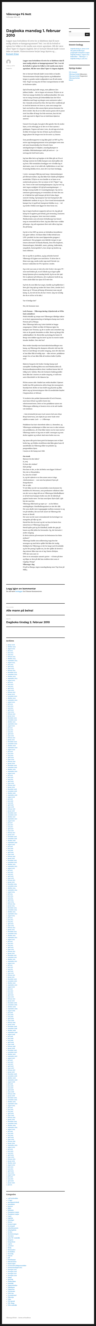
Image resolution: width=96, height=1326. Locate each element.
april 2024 (11, 666)
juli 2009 (10, 1013)
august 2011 (11, 963)
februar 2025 (11, 656)
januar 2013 (11, 929)
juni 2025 (10, 653)
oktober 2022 (12, 698)
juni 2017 (10, 825)
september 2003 (12, 1145)
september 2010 (12, 985)
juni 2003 (10, 1151)
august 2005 (11, 1106)
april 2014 (11, 900)
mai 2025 (10, 655)
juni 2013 (10, 920)
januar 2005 (11, 1119)
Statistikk (10, 1283)
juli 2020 (10, 751)
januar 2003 (11, 1161)
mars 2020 (11, 759)
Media (9, 1248)
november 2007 (12, 1052)
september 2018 (12, 795)
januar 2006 (11, 1096)
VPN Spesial (11, 1301)
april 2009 (11, 1018)
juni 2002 (10, 1167)
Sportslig (10, 1279)
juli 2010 (10, 989)
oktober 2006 (12, 1078)
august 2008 (11, 1034)
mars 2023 (11, 690)
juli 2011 (10, 965)
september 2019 (12, 771)
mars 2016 (11, 854)
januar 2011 (11, 977)
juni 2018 (10, 801)
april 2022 (11, 710)
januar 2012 (11, 953)
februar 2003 (11, 1159)
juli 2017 (10, 823)
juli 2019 (10, 775)
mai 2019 (10, 779)
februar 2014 (11, 904)
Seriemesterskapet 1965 (15, 1267)
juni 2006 (10, 1086)
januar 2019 (11, 787)
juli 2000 (10, 1177)
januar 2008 (11, 1048)
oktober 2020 (12, 746)
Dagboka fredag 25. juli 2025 (78, 58)
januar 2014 (11, 906)
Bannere (10, 1206)
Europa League (12, 1224)
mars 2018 (11, 807)
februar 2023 (11, 692)
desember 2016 (12, 836)
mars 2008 (11, 1044)
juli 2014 (10, 894)
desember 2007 (12, 1050)
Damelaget (11, 1220)
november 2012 (12, 933)
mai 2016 (10, 850)
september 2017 (12, 819)
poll (9, 1258)
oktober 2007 (12, 1054)
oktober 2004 (12, 1125)
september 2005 (12, 1104)
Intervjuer (11, 1236)
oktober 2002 (12, 1163)
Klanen (71, 80)
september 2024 (12, 660)
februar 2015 (11, 880)
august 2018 (11, 797)
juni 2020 (10, 753)
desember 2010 (12, 979)
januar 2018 (11, 811)
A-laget (10, 1200)
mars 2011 (11, 973)
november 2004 (12, 1123)
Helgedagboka (12, 1230)
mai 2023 (10, 686)
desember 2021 (12, 718)
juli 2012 (10, 941)
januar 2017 (11, 835)
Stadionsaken (12, 1281)
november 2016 (12, 838)
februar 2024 (11, 670)
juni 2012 (10, 943)
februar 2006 (11, 1094)
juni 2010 (10, 991)
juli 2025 (10, 651)
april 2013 (10, 924)
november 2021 (12, 720)
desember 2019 (12, 765)
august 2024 (11, 662)
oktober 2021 (11, 722)
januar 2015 (11, 882)
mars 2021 (11, 736)
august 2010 (11, 987)
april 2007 (11, 1066)
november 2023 (12, 674)
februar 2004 (11, 1141)
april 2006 (11, 1090)
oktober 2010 (11, 983)
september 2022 (12, 700)
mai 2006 (10, 1088)
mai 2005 (10, 1111)
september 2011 (12, 961)
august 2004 (11, 1129)
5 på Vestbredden (13, 1198)
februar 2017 (11, 833)
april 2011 (10, 971)
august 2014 (11, 892)
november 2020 (12, 744)
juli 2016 (10, 846)
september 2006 (12, 1080)
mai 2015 (10, 874)
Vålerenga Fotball (74, 74)
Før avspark (11, 1226)
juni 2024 (10, 664)
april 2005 (11, 1113)
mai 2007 (10, 1064)
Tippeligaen (11, 1287)
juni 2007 (10, 1062)
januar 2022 (11, 716)
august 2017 (11, 821)
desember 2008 (12, 1026)
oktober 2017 (11, 817)
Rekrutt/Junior (12, 1262)
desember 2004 (12, 1121)
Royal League (11, 1263)
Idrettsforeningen (13, 1234)
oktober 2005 (12, 1102)
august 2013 (11, 916)
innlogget (19, 591)
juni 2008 (10, 1038)
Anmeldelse (11, 1204)
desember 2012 (12, 931)
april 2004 (11, 1137)
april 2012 (11, 947)
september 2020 (12, 747)
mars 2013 (11, 926)
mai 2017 (10, 827)
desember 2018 (12, 789)
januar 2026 (11, 645)
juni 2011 (10, 967)
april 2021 (11, 734)
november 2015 (12, 862)
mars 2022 (11, 712)
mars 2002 (11, 1173)
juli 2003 (10, 1149)
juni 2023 (10, 684)
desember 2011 (12, 955)
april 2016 (11, 852)
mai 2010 (10, 993)
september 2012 (12, 937)
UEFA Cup (11, 1293)
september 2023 (12, 678)
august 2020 (11, 749)
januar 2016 (11, 858)
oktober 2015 (11, 864)
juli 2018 (10, 799)
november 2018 (12, 791)
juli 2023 (10, 682)
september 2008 (12, 1032)
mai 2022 (10, 708)
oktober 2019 (12, 769)
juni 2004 (10, 1133)
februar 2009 (11, 1022)
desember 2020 (12, 742)
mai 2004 (10, 1135)
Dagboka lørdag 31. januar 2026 (79, 49)
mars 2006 (11, 1092)
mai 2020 (10, 755)
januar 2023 (11, 694)
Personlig (10, 1254)
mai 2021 (10, 732)
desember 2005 (12, 1098)
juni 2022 (10, 706)
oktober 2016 (12, 840)
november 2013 (12, 910)
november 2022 (12, 696)
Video (9, 1299)
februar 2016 (11, 856)
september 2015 (12, 866)
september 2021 (12, 724)
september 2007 (12, 1056)
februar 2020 (11, 761)
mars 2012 (11, 949)
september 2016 (12, 842)
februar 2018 (11, 809)
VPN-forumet (73, 72)
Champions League (13, 1212)
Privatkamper (12, 1260)
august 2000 (11, 1175)
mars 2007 (11, 1068)
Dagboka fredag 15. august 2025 (79, 54)
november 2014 (12, 886)
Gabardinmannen (13, 1228)
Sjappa (10, 1277)
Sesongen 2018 (12, 1275)
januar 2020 (11, 763)
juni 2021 (10, 730)
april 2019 (11, 781)
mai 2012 (10, 945)
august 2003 (11, 1147)
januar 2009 (11, 1024)
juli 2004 (10, 1131)
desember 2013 (12, 908)
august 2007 (11, 1058)
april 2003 (11, 1155)
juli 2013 (10, 918)
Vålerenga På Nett (18, 14)
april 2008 (11, 1042)
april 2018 (11, 805)
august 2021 (11, 726)
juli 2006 (10, 1084)
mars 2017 (11, 831)
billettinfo (11, 1210)
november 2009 (12, 1005)
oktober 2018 (11, 793)
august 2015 (11, 868)
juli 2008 (10, 1036)
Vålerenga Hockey (74, 78)
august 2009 (11, 1011)
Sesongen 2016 (12, 1271)
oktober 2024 (12, 658)
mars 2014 (11, 902)
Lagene (10, 1244)
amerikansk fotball (13, 1202)
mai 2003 (10, 1153)
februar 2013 (11, 927)
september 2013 (12, 914)
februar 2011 (11, 975)
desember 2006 (12, 1074)
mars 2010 (11, 997)
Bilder (9, 1208)
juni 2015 (10, 872)
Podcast (10, 1256)
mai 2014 (10, 898)
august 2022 (11, 702)
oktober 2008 (12, 1030)
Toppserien (11, 1289)
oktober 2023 (12, 676)
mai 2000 (10, 1179)
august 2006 (11, 1082)
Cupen (9, 1216)
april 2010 (11, 995)
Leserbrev (11, 1246)
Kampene (10, 1240)
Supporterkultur (12, 1285)
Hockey (10, 1232)
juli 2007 (10, 1060)
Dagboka (9, 68)
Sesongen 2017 (12, 1273)
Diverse (10, 1222)
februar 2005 (11, 1117)
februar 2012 (11, 951)
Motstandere (11, 1250)
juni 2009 (10, 1015)
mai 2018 (10, 803)
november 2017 (12, 815)
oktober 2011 (11, 959)
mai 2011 (10, 969)
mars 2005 (11, 1115)
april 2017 (11, 829)
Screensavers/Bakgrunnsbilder (17, 1265)
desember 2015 (12, 860)
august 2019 (11, 773)
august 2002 (11, 1165)
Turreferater (11, 1291)
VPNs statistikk (12, 1305)
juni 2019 (10, 777)
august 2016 (11, 844)
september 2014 (12, 890)
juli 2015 (10, 870)
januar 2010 (11, 1001)
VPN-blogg (11, 1303)
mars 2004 (11, 1139)
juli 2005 (10, 1108)
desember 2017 (12, 813)
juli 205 (10, 1185)
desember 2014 (12, 884)
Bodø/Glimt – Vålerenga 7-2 (79, 56)
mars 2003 (11, 1157)
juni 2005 (10, 1109)
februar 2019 (11, 785)
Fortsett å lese (12, 54)
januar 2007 (11, 1072)
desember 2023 (12, 672)
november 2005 (12, 1100)
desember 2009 (12, 1003)
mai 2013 (10, 922)
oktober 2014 (11, 888)
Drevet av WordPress (24, 1318)
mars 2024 (11, 668)
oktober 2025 (12, 647)
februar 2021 (11, 738)
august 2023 (11, 680)
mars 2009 (11, 1020)
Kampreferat (11, 1242)
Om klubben (11, 1252)
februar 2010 (11, 999)
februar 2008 (11, 1046)
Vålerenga (11, 1297)
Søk (70, 31)
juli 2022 (10, 704)
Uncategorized (12, 1295)
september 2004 (12, 1127)
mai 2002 (10, 1169)
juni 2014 (10, 896)
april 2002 (11, 1171)
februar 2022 (11, 714)
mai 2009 (10, 1017)
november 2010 (12, 981)
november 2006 (12, 1076)
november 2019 (12, 767)
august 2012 (11, 939)
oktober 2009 (12, 1007)
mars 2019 (11, 783)
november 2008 (12, 1028)
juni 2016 (10, 848)
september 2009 (12, 1009)
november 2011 (12, 957)
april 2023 (11, 688)
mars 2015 (11, 878)
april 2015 (11, 876)
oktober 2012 (11, 935)
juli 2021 (10, 728)
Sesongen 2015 (12, 1269)
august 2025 (11, 649)
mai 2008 (10, 1040)
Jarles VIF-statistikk (14, 1238)
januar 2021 (11, 740)
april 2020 (11, 757)
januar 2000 (11, 1183)
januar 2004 (11, 1143)
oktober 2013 (11, 912)
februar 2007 (11, 1070)
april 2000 (11, 1181)
